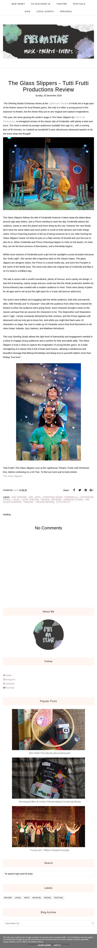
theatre (28, 502)
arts (37, 497)
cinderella (71, 497)
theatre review (44, 502)
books (47, 898)
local (15, 499)
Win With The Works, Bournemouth (49, 753)
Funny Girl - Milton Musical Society (49, 850)
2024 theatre (18, 497)
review (45, 499)
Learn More (44, 945)
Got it (57, 945)
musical (37, 898)
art (31, 497)
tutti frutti (63, 502)
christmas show (52, 497)
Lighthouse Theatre (58, 103)
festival (58, 898)
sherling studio (73, 499)
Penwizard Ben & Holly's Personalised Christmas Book (50, 801)
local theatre (30, 499)
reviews (56, 499)
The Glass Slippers (12, 476)
